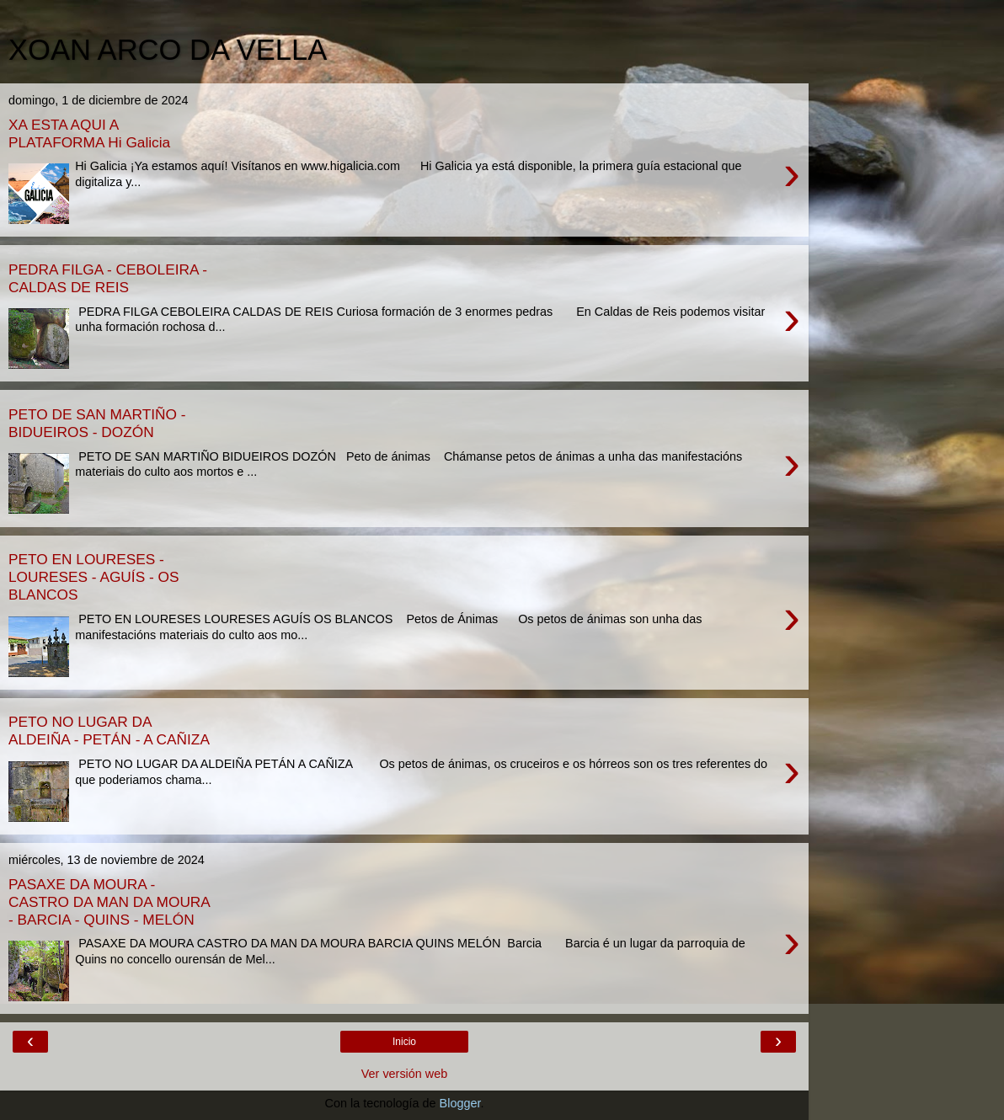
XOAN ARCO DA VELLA (167, 50)
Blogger (460, 1103)
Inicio (404, 1042)
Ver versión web (404, 1073)
